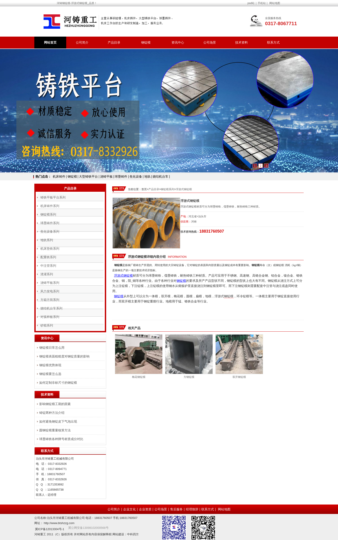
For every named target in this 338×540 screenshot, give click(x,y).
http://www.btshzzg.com (59, 523)
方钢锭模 (189, 377)
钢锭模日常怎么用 (51, 347)
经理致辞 (192, 509)
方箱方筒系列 (49, 300)
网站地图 (274, 3)
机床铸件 (59, 176)
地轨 (147, 176)
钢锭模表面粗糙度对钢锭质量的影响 (64, 356)
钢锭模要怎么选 (50, 374)
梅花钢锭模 (138, 377)
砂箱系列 (46, 325)
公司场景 (209, 42)
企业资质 (145, 509)
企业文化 (129, 509)
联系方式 (273, 42)
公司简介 (82, 42)
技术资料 (241, 42)
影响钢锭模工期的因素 (55, 404)
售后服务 (176, 509)
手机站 (262, 3)
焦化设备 (135, 176)
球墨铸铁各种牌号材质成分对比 (61, 439)
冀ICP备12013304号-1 (49, 529)
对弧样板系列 (49, 317)
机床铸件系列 (49, 206)
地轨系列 (46, 240)
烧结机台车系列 (51, 308)
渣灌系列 (46, 274)
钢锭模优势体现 (50, 365)
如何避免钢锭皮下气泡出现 (58, 421)
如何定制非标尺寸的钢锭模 (58, 382)
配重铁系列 (48, 257)
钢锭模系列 (167, 189)
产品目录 (114, 42)
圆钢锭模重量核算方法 (55, 430)
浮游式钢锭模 (184, 189)
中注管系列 (48, 265)
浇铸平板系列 (49, 282)
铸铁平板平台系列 (53, 197)
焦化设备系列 (49, 231)
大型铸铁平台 (88, 176)
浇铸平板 (106, 176)
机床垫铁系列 (49, 248)
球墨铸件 (121, 176)
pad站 (251, 3)
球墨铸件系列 (49, 223)
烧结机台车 (160, 176)
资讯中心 (177, 42)
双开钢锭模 (239, 377)
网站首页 (50, 42)
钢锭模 (146, 42)
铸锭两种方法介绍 (51, 412)
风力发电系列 (49, 291)
